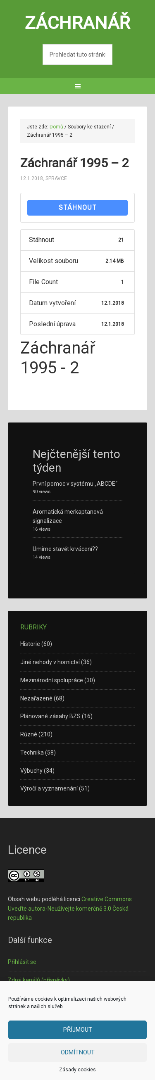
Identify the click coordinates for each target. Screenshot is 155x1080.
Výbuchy (31, 770)
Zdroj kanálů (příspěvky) (39, 980)
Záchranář (77, 22)
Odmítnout (78, 1052)
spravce (56, 178)
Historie (30, 644)
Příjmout (77, 1029)
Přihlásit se (22, 962)
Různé (28, 734)
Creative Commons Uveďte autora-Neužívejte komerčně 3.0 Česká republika (70, 908)
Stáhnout (78, 207)
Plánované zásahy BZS (50, 716)
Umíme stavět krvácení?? (65, 549)
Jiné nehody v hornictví (50, 662)
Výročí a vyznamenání (49, 788)
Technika (32, 752)
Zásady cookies (77, 1070)
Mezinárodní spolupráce (51, 680)
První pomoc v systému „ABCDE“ (75, 483)
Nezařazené (36, 698)
